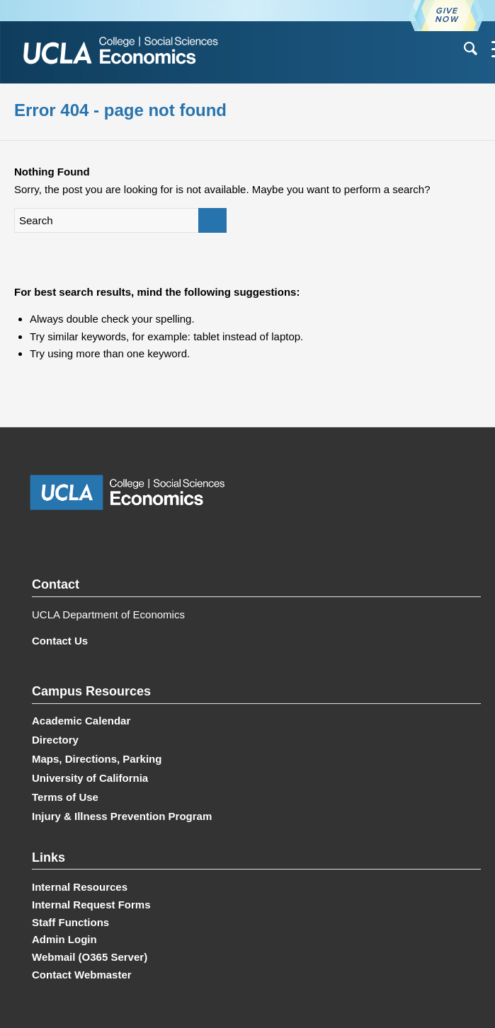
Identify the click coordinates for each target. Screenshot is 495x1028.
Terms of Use (65, 797)
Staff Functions (70, 922)
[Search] (463, 49)
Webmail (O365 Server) (89, 957)
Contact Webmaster (82, 975)
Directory (55, 740)
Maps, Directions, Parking (96, 759)
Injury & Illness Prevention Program (122, 816)
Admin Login (64, 939)
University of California (90, 778)
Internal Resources (79, 887)
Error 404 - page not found (120, 110)
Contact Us (60, 641)
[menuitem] (463, 49)
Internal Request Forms (91, 905)
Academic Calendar (81, 721)
